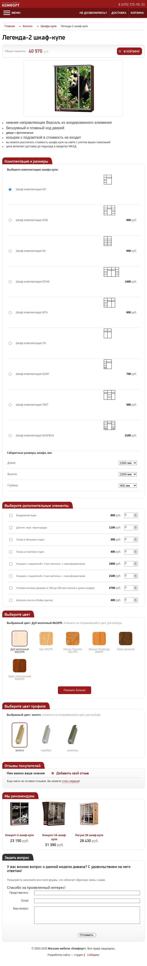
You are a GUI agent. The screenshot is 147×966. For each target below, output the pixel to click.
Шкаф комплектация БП (31, 189)
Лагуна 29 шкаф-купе (89, 835)
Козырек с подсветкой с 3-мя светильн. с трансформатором (50, 563)
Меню (11, 12)
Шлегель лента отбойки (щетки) (34, 600)
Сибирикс (93, 954)
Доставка (118, 12)
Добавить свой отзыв (72, 773)
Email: (25, 900)
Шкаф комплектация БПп (32, 312)
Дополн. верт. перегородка (31, 527)
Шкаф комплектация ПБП (32, 404)
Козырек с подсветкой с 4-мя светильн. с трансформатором (50, 576)
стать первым (70, 781)
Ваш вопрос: (21, 908)
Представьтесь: (19, 892)
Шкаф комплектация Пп (31, 343)
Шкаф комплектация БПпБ (33, 281)
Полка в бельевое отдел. (30, 539)
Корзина (137, 12)
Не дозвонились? (93, 12)
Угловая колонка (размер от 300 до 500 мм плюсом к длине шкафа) (55, 588)
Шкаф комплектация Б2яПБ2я (35, 435)
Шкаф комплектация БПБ (32, 220)
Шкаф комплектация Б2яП (32, 374)
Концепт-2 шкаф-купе (19, 835)
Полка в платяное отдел (30, 551)
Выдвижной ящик (26, 515)
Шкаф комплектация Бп (31, 250)
